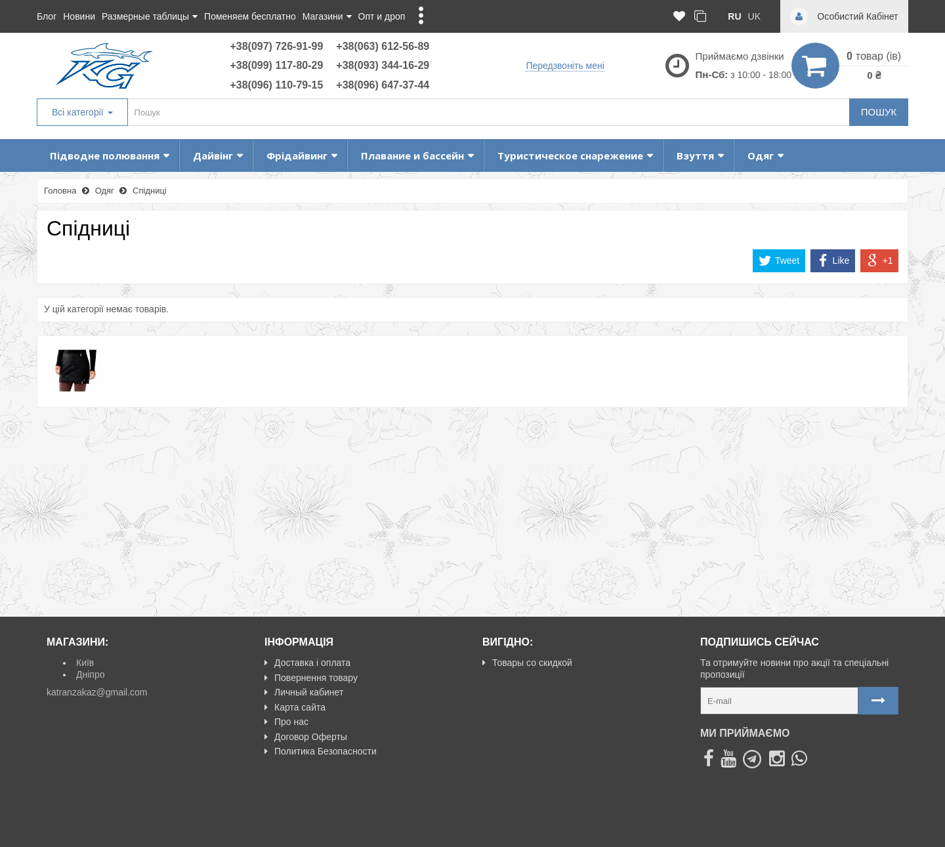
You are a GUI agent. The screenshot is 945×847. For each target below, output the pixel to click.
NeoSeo (881, 831)
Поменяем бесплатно (250, 16)
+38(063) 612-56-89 (382, 46)
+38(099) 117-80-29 (276, 65)
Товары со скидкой (527, 662)
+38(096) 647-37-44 (382, 85)
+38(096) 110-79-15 (276, 85)
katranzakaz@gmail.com (97, 692)
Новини (79, 16)
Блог (46, 16)
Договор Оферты (305, 737)
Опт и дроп (382, 16)
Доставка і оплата (307, 662)
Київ (85, 662)
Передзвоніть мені (565, 65)
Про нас (286, 721)
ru (734, 16)
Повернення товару (311, 677)
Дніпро (90, 674)
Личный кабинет (303, 692)
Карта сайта (295, 707)
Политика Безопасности (320, 751)
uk (754, 16)
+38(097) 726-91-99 (276, 46)
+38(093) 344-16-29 (382, 65)
